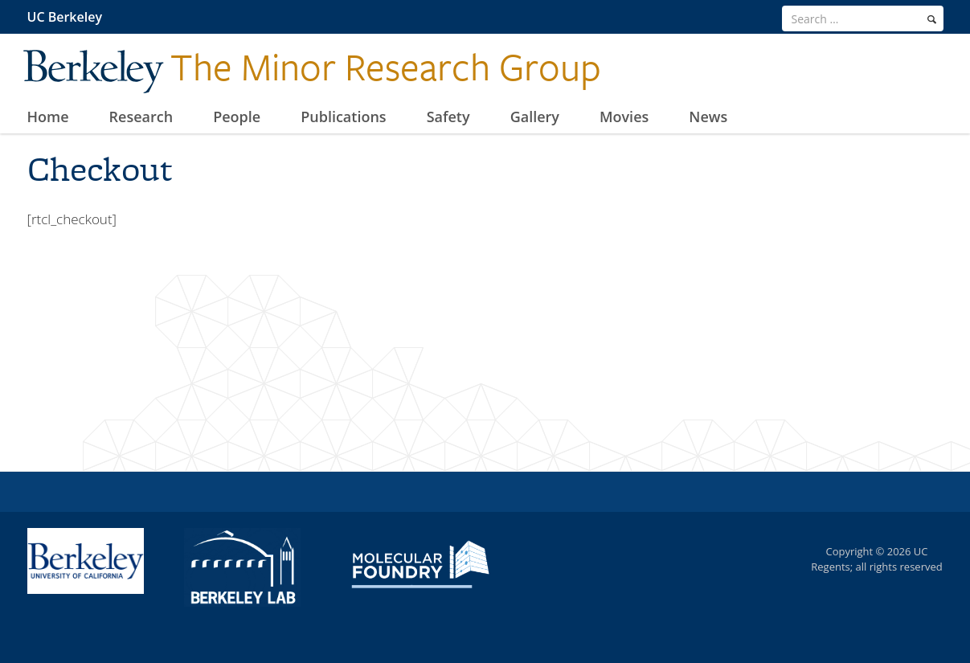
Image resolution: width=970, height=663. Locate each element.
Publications (343, 117)
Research (141, 117)
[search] (931, 19)
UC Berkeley (64, 17)
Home (48, 117)
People (236, 117)
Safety (448, 117)
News (708, 117)
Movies (624, 117)
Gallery (534, 117)
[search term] (862, 18)
